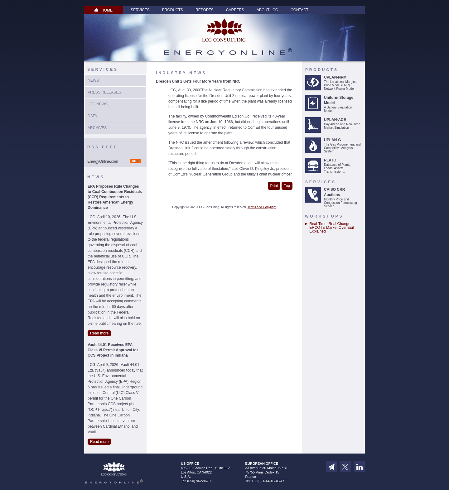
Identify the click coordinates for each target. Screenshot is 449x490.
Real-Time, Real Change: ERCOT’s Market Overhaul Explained (331, 227)
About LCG (267, 10)
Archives (97, 128)
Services (140, 10)
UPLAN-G (332, 140)
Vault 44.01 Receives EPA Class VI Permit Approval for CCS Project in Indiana (113, 350)
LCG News (98, 104)
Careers (235, 10)
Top (287, 186)
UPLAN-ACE (335, 120)
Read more (99, 333)
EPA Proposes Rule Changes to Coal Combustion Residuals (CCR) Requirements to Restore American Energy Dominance (115, 197)
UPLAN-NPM (335, 77)
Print (274, 186)
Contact (299, 10)
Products (172, 10)
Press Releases (104, 92)
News (93, 80)
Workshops (324, 216)
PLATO (330, 160)
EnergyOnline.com (102, 161)
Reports (205, 10)
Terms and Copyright (262, 207)
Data (92, 116)
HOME (103, 10)
